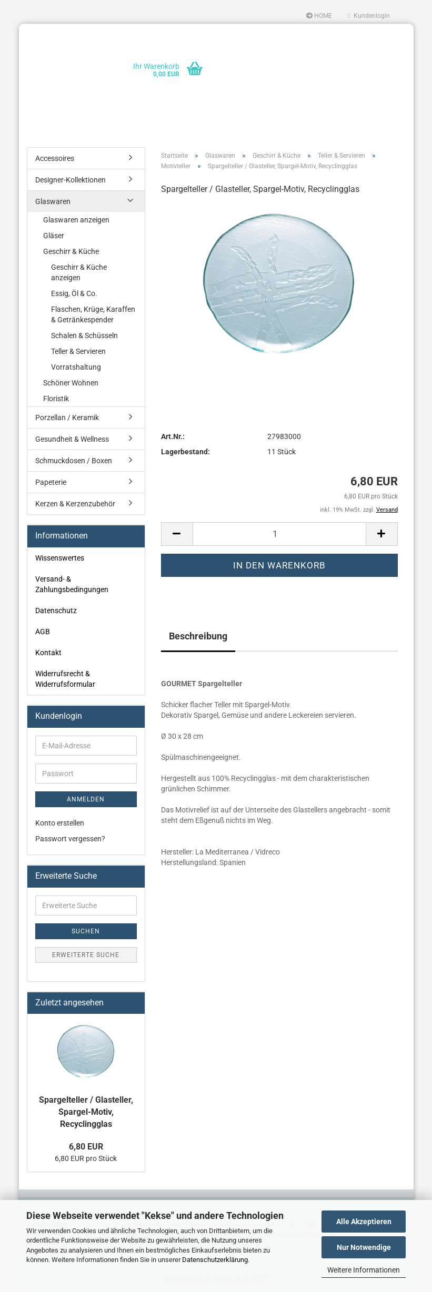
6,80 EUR (86, 1147)
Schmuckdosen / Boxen (73, 460)
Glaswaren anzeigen (76, 220)
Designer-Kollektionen (70, 180)
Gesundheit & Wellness (72, 439)
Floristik (56, 398)
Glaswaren (53, 201)
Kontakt (48, 652)
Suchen (86, 931)
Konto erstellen (59, 823)
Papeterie (50, 482)
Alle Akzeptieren (363, 1221)
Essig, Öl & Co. (74, 293)
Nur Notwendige (364, 1247)
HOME (319, 15)
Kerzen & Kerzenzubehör (75, 504)
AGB (42, 631)
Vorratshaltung (76, 367)
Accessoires (54, 158)
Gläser (53, 235)
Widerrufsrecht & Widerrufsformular (65, 678)
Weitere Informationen (363, 1270)
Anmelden (86, 799)
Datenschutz (56, 610)
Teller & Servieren (78, 351)
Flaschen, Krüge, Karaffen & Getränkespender (93, 314)
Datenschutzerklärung (215, 1260)
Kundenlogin (368, 15)
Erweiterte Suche (85, 955)
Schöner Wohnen (70, 383)
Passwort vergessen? (70, 839)
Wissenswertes (59, 558)
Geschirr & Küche (71, 251)
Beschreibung (198, 636)
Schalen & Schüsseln (84, 335)
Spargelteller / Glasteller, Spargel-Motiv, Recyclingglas (86, 1112)
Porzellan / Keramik (67, 417)
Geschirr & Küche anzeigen (79, 272)
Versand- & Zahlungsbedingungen (71, 584)
